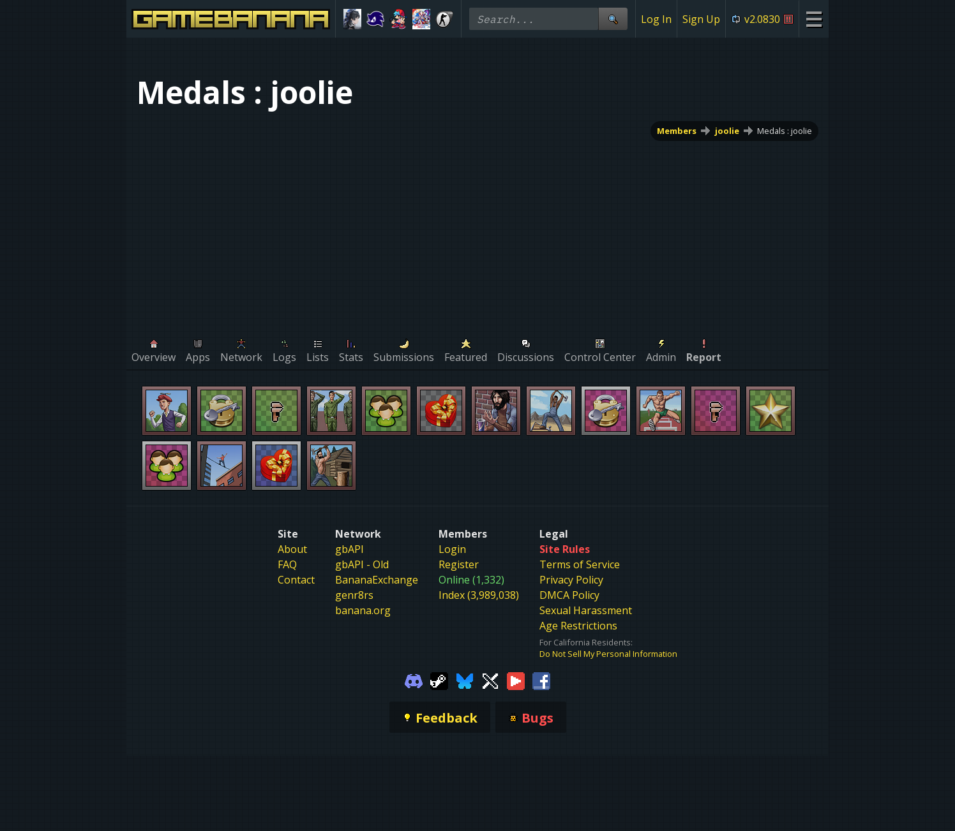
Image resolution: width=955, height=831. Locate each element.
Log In (656, 19)
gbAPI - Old (362, 564)
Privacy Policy (571, 580)
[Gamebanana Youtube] (516, 680)
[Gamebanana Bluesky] (465, 680)
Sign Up (701, 19)
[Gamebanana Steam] (439, 680)
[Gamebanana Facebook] (541, 680)
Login (452, 549)
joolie (727, 130)
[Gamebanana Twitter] (490, 680)
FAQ (287, 564)
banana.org (363, 610)
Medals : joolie (784, 130)
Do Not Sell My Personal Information (608, 653)
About (292, 549)
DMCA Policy (569, 595)
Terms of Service (579, 564)
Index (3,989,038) (479, 595)
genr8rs (354, 595)
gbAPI (349, 549)
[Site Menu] (814, 19)
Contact (296, 580)
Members (676, 130)
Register (459, 564)
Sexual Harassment (585, 610)
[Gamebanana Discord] (413, 680)
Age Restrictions (578, 626)
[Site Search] (613, 19)
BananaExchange (376, 580)
